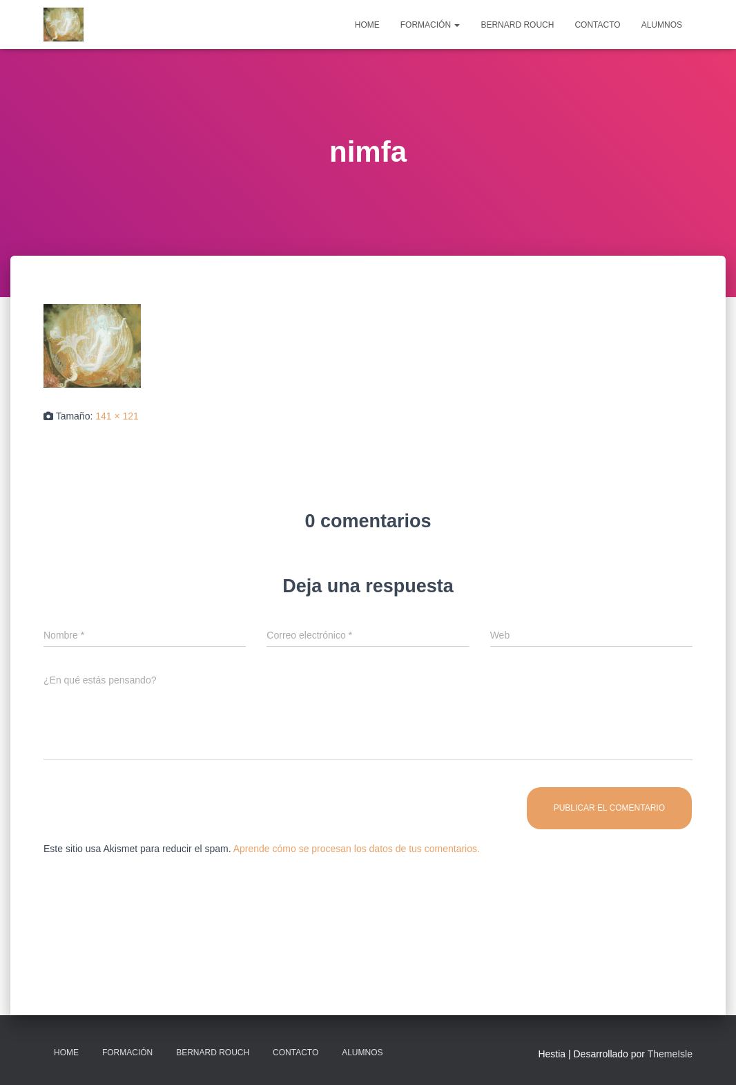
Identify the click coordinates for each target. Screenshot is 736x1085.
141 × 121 (117, 416)
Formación (430, 25)
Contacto (597, 25)
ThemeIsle (670, 1053)
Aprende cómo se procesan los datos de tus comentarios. (356, 848)
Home (367, 25)
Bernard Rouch (517, 25)
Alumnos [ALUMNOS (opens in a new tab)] (661, 25)
